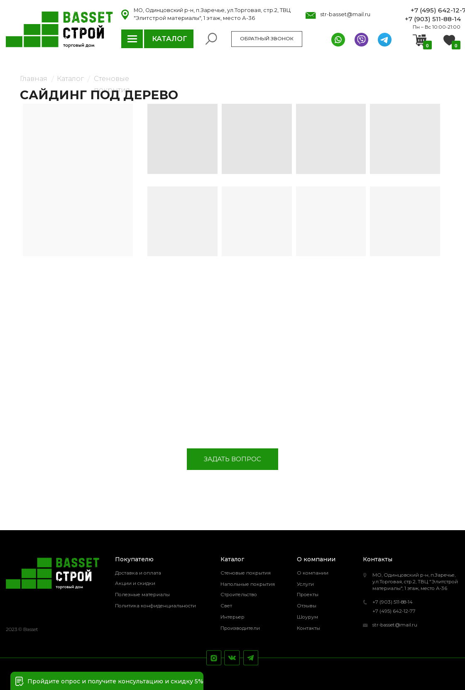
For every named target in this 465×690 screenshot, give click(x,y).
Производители (240, 628)
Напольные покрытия (247, 584)
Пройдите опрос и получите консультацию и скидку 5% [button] (115, 681)
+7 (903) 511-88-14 (392, 602)
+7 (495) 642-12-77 (394, 611)
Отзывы (306, 606)
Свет (226, 606)
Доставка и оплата (138, 573)
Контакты (308, 628)
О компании (312, 573)
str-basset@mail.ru (394, 625)
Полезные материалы (142, 594)
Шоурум (307, 617)
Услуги (305, 584)
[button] (19, 681)
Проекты (307, 594)
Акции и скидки (135, 583)
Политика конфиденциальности (155, 606)
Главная (33, 78)
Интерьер (232, 617)
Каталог (70, 78)
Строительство (238, 594)
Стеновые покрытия (245, 573)
